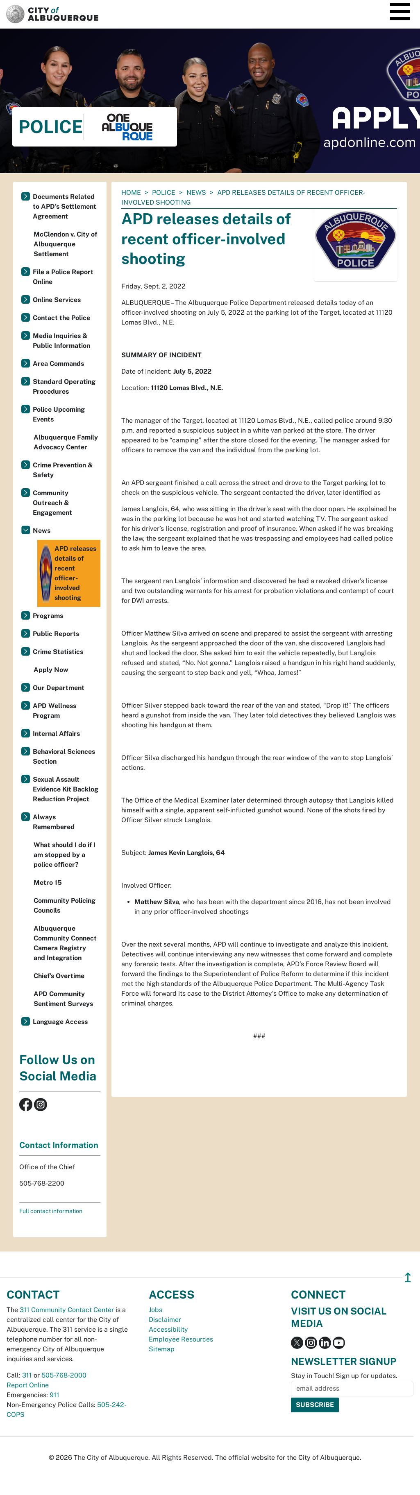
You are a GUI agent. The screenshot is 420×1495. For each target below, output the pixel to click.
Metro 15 (48, 882)
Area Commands (58, 364)
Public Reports (56, 634)
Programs (48, 616)
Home (131, 192)
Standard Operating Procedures (64, 386)
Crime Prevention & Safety (63, 470)
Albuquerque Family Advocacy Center (66, 442)
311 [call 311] (27, 1375)
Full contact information (50, 1211)
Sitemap (162, 1349)
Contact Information (58, 1145)
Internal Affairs (56, 733)
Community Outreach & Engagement (52, 502)
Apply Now (51, 670)
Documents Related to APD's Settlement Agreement (64, 206)
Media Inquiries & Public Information (61, 341)
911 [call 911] (54, 1395)
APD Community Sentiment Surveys (63, 999)
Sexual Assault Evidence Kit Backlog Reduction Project (65, 789)
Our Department (58, 688)
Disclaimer (165, 1320)
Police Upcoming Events (59, 414)
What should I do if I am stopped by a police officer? (64, 854)
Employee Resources (181, 1339)
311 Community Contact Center (67, 1310)
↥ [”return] (407, 1277)
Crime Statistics (58, 652)
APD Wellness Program (54, 710)
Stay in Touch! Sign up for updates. (344, 1376)
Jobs (155, 1310)
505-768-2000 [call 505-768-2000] (63, 1375)
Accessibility (168, 1329)
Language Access (60, 1022)
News (196, 192)
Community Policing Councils (64, 905)
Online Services (57, 300)
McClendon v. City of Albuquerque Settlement (65, 244)
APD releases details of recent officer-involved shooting (67, 573)
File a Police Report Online (63, 277)
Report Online (28, 1385)
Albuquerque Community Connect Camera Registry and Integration (65, 943)
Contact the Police (61, 318)
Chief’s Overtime (59, 976)
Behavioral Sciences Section (64, 756)
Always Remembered (54, 822)
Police (163, 192)
